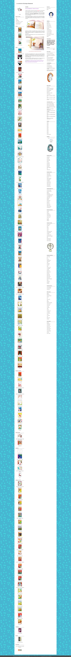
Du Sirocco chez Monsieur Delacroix (20, 72)
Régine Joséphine (49, 167)
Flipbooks (48, 301)
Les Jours (48, 218)
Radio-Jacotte (19, 624)
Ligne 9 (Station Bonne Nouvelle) (32, 60)
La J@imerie (48, 307)
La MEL (47, 308)
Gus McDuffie (48, 180)
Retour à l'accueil (48, 8)
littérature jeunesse (51, 42)
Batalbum (48, 293)
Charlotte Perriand (49, 260)
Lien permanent (37, 60)
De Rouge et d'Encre (20, 453)
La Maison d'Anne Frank (49, 231)
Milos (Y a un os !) (20, 331)
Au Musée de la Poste (49, 191)
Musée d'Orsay (48, 275)
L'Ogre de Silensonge (20, 362)
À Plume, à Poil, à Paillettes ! (20, 231)
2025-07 (48, 128)
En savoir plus (49, 656)
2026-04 (48, 122)
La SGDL (48, 309)
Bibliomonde (48, 294)
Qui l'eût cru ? (19, 418)
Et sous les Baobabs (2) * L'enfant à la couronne (32, 8)
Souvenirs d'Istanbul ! (51, 103)
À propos (20, 14)
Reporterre (48, 220)
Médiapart (48, 219)
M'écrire (47, 9)
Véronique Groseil (49, 186)
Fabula (47, 300)
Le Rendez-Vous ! (49, 181)
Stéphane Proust (48, 205)
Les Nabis (48, 269)
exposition (49, 40)
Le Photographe (48, 268)
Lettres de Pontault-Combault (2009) (50, 59)
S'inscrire (51, 139)
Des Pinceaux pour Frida (19, 109)
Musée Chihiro (48, 274)
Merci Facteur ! (19, 219)
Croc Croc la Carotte (20, 132)
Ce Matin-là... (19, 115)
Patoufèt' (20, 144)
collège (51, 43)
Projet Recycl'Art (48, 200)
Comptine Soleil (20, 493)
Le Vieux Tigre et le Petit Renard (19, 225)
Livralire (47, 314)
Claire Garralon (48, 160)
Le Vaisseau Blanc (20, 268)
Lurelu (47, 316)
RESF (47, 237)
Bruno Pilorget (48, 159)
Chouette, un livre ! (49, 326)
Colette (47, 262)
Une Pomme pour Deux (19, 313)
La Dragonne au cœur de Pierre (20, 78)
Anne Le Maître (48, 173)
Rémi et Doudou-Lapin (20, 593)
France (47, 103)
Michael (47, 116)
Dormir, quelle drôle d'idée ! (20, 188)
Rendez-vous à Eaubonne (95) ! (50, 88)
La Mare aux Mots (49, 328)
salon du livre (49, 42)
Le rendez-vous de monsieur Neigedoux (20, 587)
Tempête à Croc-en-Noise (20, 618)
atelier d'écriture (52, 41)
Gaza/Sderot (48, 213)
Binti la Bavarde (20, 103)
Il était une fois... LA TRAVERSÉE (19, 182)
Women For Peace (49, 240)
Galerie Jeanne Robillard (49, 302)
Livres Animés (48, 315)
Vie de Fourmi (19, 163)
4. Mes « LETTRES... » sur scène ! (19, 21)
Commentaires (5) (41, 60)
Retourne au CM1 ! (49, 238)
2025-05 (48, 129)
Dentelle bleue (48, 193)
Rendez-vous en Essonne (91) (50, 89)
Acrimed (48, 212)
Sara (47, 168)
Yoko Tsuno (48, 283)
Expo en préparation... (49, 90)
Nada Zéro (48, 199)
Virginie (47, 114)
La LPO (47, 230)
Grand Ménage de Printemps (20, 325)
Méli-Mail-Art (48, 198)
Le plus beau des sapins (19, 543)
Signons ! (48, 36)
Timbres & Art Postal (49, 206)
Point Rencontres (48, 35)
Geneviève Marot (48, 179)
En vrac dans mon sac (49, 27)
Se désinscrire (51, 140)
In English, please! (49, 29)
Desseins (48, 161)
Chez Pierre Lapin (49, 288)
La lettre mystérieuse (20, 581)
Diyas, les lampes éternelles (20, 459)
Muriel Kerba (48, 166)
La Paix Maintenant (49, 232)
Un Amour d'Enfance (20, 633)
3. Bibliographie (17, 20)
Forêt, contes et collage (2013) (50, 57)
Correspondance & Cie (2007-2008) (50, 54)
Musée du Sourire (49, 276)
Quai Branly (48, 282)
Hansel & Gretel (20, 262)
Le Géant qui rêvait (20, 194)
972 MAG (48, 211)
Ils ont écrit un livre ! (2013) (49, 58)
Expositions (48, 28)
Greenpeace (48, 225)
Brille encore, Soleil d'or (19, 138)
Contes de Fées (48, 299)
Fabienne (48, 104)
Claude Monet (48, 261)
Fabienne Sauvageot (49, 178)
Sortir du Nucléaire (49, 239)
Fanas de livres (48, 327)
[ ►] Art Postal (48, 64)
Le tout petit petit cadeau (19, 537)
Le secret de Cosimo (20, 531)
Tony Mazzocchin (48, 207)
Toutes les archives (49, 134)
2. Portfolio (17, 19)
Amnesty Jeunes (48, 224)
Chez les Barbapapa (49, 287)
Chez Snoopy (48, 289)
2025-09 (48, 127)
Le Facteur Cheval (49, 267)
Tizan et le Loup (20, 150)
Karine (47, 112)
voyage (52, 44)
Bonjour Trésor (19, 66)
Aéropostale (48, 22)
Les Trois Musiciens (20, 256)
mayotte (48, 45)
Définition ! (48, 192)
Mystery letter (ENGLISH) (20, 499)
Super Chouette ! (48, 333)
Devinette (20, 368)
